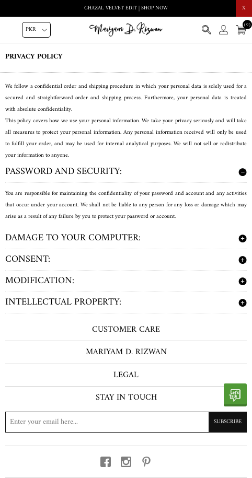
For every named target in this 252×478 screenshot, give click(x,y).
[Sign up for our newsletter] (126, 422)
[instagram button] (126, 462)
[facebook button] (105, 462)
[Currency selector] (36, 30)
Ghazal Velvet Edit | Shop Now (126, 8)
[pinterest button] (146, 462)
